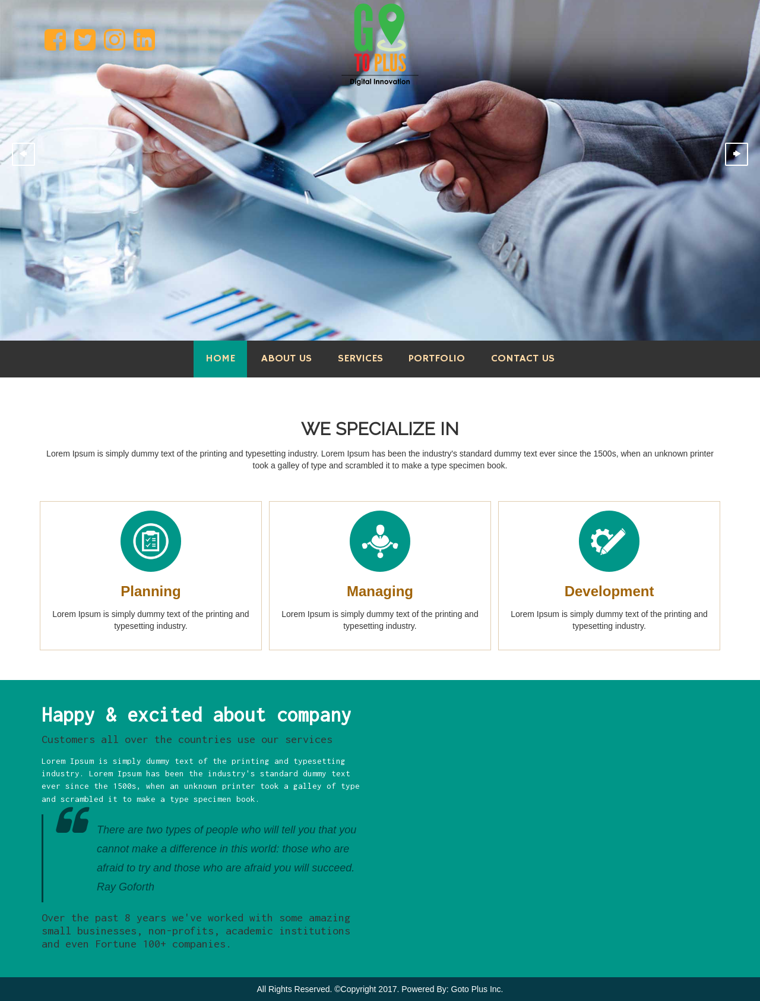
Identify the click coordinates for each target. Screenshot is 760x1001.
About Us (286, 358)
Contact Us (523, 358)
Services (360, 358)
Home (220, 358)
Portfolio (436, 358)
